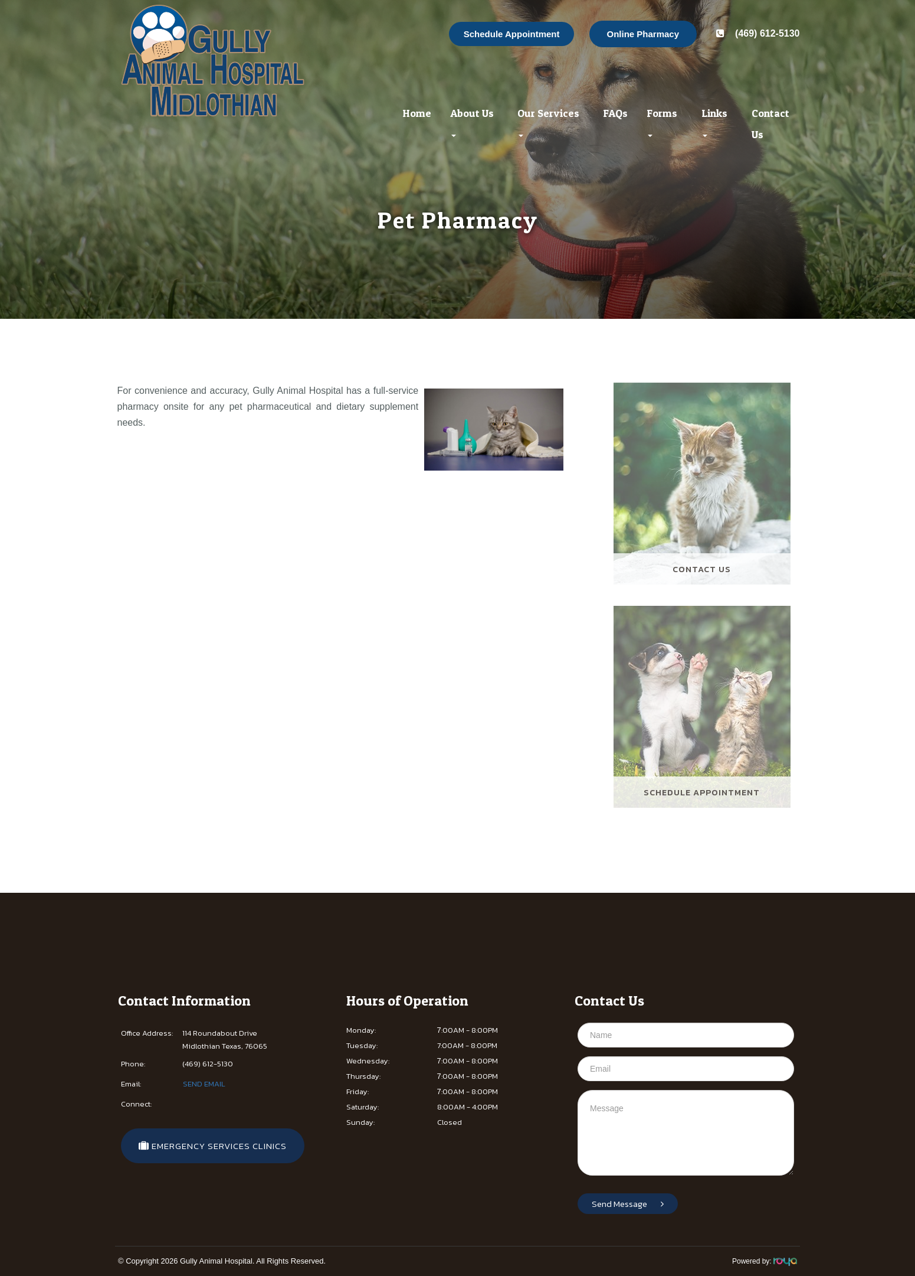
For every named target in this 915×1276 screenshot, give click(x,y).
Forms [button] (662, 122)
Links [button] (714, 122)
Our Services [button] (548, 122)
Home (416, 113)
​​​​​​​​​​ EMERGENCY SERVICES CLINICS (213, 1145)
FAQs (615, 113)
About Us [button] (472, 122)
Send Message (628, 1203)
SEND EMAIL (204, 1083)
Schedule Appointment (512, 34)
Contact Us (770, 124)
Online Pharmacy (643, 34)
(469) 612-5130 (755, 33)
